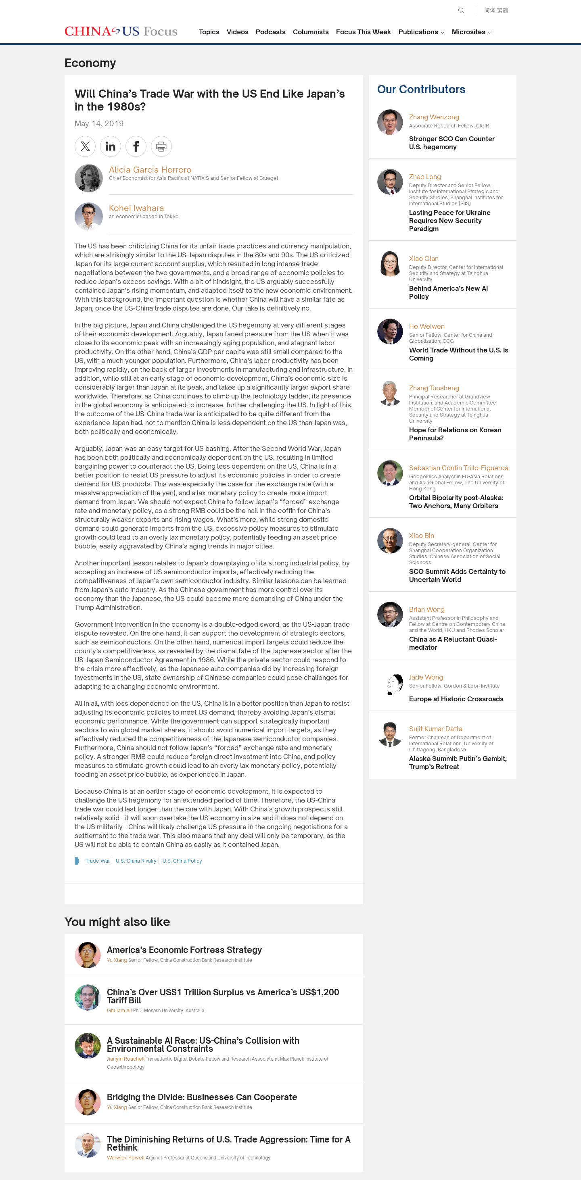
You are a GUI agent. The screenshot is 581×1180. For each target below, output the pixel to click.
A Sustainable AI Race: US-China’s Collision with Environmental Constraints (203, 1045)
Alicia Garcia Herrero (150, 170)
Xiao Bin (421, 536)
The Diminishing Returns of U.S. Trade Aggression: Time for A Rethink (229, 1143)
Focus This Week (363, 32)
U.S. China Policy (182, 861)
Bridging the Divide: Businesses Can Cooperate (202, 1097)
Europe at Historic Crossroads (456, 699)
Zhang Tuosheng (434, 388)
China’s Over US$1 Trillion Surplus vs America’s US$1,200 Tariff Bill (223, 996)
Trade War (98, 861)
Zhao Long (425, 177)
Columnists (311, 32)
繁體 (502, 9)
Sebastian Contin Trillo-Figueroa (458, 468)
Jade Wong (426, 677)
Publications (418, 32)
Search (461, 10)
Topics (209, 32)
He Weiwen (427, 326)
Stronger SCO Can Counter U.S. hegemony (452, 143)
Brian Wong (427, 609)
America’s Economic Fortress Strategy (184, 950)
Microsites (468, 32)
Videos (238, 32)
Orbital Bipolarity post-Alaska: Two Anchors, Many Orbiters (456, 502)
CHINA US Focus (121, 31)
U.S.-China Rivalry (136, 861)
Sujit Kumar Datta (435, 729)
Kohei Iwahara (136, 208)
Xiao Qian (424, 258)
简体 (489, 9)
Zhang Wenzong (434, 117)
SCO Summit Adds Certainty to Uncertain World (457, 575)
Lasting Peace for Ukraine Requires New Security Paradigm (450, 220)
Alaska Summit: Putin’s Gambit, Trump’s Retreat (458, 763)
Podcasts (271, 32)
